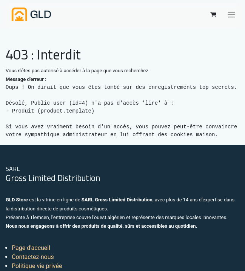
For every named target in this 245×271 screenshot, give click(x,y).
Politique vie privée (37, 265)
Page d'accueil (31, 247)
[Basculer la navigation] (231, 14)
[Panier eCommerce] (212, 14)
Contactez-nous (33, 256)
